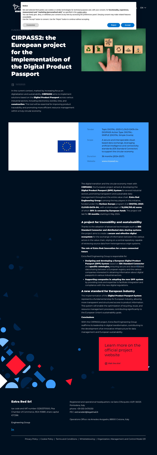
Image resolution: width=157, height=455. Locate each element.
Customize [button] (30, 25)
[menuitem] (20, 423)
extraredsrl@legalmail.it (86, 412)
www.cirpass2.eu (110, 161)
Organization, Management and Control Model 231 (121, 439)
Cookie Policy (46, 439)
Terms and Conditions (66, 439)
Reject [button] (113, 25)
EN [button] (143, 8)
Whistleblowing (87, 439)
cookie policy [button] (82, 12)
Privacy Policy (31, 439)
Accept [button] (128, 25)
